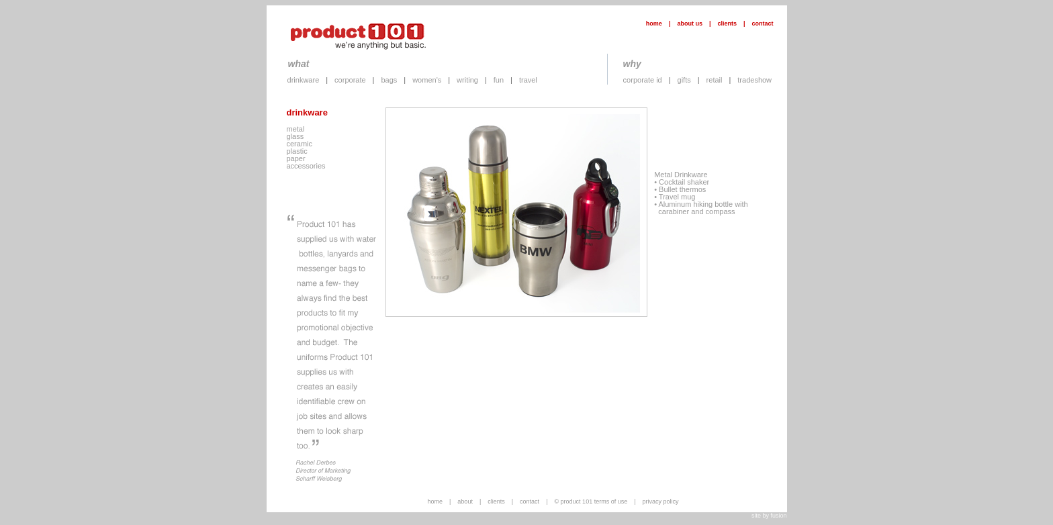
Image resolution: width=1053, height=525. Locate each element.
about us (689, 23)
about (465, 501)
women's (426, 80)
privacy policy (661, 501)
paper (296, 158)
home (654, 23)
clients (727, 23)
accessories (306, 166)
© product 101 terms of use (590, 501)
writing (467, 80)
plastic (297, 151)
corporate (349, 80)
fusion (778, 515)
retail (714, 80)
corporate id (642, 80)
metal (296, 129)
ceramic (300, 144)
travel (528, 80)
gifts (684, 80)
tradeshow (754, 80)
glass (295, 136)
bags (389, 80)
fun (499, 80)
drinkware (303, 80)
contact (762, 23)
